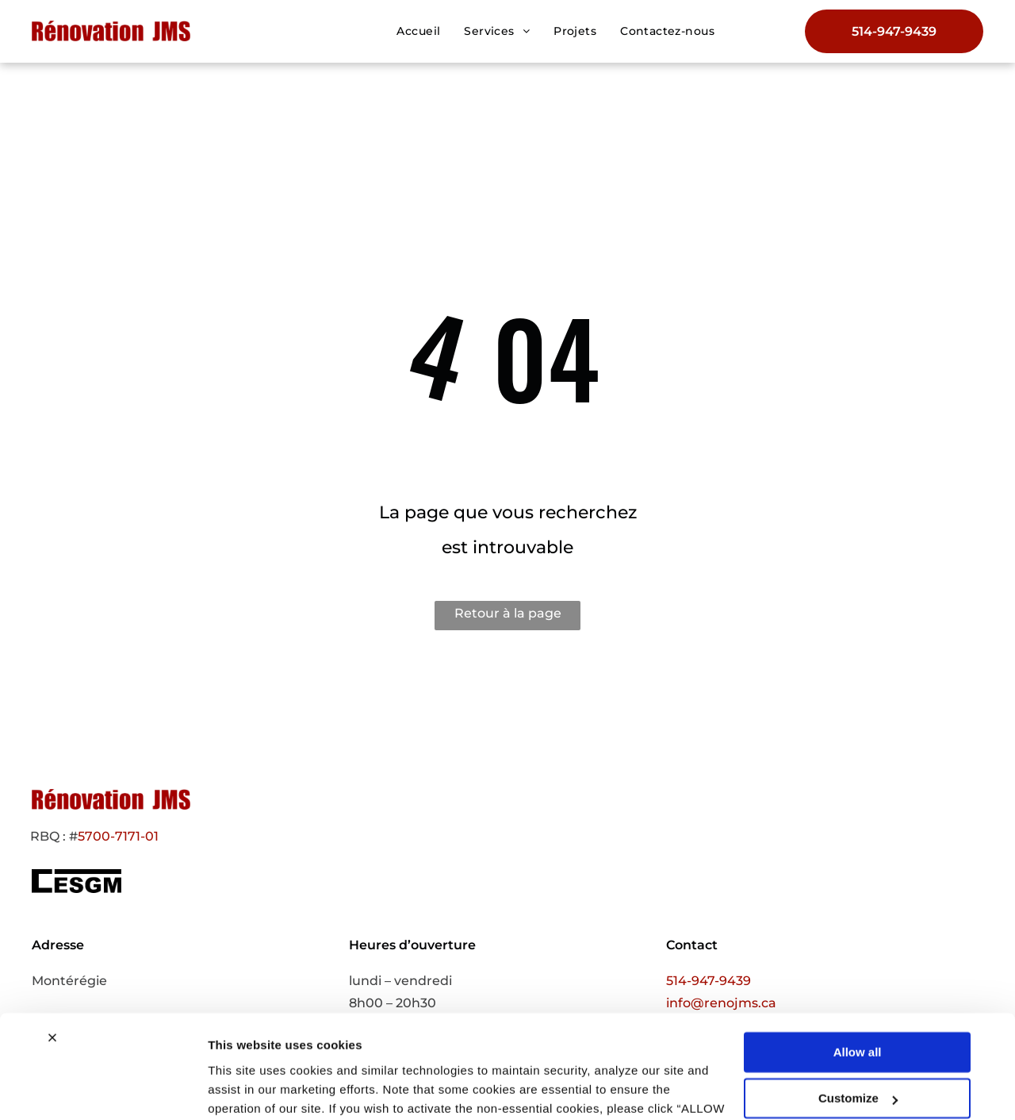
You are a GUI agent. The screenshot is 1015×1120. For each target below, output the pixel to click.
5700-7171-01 (118, 836)
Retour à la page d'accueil (507, 618)
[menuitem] (418, 31)
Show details (245, 1088)
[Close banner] (52, 954)
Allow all (857, 969)
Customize (858, 1015)
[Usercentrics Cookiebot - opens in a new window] (102, 1089)
